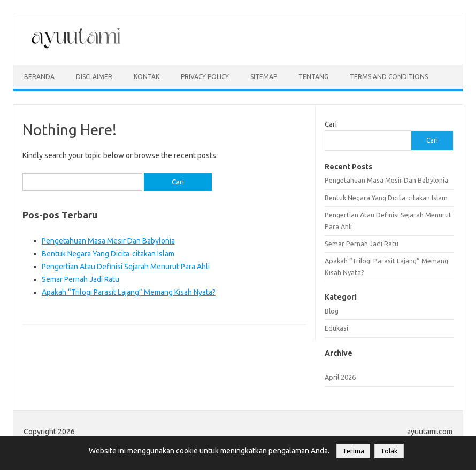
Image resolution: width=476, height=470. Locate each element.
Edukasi (336, 328)
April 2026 (340, 377)
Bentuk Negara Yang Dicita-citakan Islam (108, 253)
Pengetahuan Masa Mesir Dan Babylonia (108, 241)
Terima (353, 451)
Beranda (39, 76)
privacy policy (205, 76)
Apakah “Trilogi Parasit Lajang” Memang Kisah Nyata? (129, 292)
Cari (331, 124)
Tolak (389, 451)
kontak (146, 76)
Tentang (313, 76)
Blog (332, 311)
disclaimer (94, 76)
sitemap (263, 76)
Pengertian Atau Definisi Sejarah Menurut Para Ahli (126, 266)
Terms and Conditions (389, 76)
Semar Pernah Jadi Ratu (80, 279)
